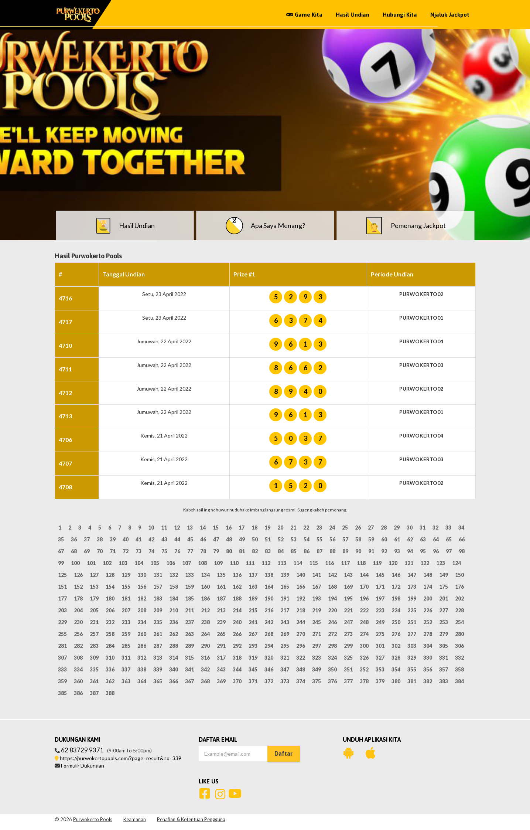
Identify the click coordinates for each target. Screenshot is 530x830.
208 (141, 610)
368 (205, 681)
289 (189, 646)
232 (110, 622)
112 (265, 563)
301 (380, 646)
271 (316, 634)
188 (237, 598)
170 (364, 587)
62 (410, 539)
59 (371, 539)
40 (126, 539)
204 (78, 610)
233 (126, 622)
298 (332, 646)
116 (329, 563)
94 (410, 551)
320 (268, 657)
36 (74, 539)
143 (348, 575)
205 (94, 610)
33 (448, 527)
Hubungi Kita (400, 14)
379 (380, 681)
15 (216, 527)
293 (253, 646)
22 (306, 527)
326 (364, 657)
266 (237, 634)
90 (358, 551)
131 (157, 575)
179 (94, 598)
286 (141, 646)
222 (364, 610)
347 (284, 669)
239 (221, 622)
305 (443, 646)
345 (253, 669)
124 (456, 563)
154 (110, 587)
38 (100, 539)
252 (427, 622)
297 (316, 646)
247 (348, 622)
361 (94, 681)
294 (268, 646)
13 (190, 527)
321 (284, 657)
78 (203, 551)
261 (157, 634)
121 (408, 563)
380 (395, 681)
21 (293, 527)
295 (284, 646)
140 (300, 575)
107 (186, 563)
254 (459, 622)
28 (384, 527)
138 (268, 575)
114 (297, 563)
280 (459, 634)
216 (268, 610)
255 (62, 634)
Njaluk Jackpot (449, 14)
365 (157, 681)
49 (242, 539)
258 (110, 634)
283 (94, 646)
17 (242, 527)
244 (300, 622)
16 (229, 527)
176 (459, 587)
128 (110, 575)
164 (268, 587)
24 (332, 527)
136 (237, 575)
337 (126, 669)
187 (221, 598)
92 (384, 551)
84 (281, 551)
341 (189, 669)
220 (332, 610)
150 (459, 575)
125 (62, 575)
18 (254, 527)
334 (78, 669)
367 (189, 681)
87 (319, 551)
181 (126, 598)
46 (203, 539)
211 (189, 610)
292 (237, 646)
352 (364, 669)
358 (459, 669)
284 (110, 646)
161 (221, 587)
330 (427, 657)
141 (316, 575)
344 (237, 669)
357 (443, 669)
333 (62, 669)
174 (427, 587)
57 (345, 539)
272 (332, 634)
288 (173, 646)
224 (395, 610)
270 (300, 634)
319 (253, 657)
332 (459, 657)
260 (141, 634)
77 (190, 551)
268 (268, 634)
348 (300, 669)
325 (348, 657)
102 (107, 563)
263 (189, 634)
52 (281, 539)
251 (411, 622)
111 (250, 563)
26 (358, 527)
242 (268, 622)
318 (237, 657)
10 (151, 527)
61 (397, 539)
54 (307, 539)
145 (380, 575)
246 (332, 622)
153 (94, 587)
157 (157, 587)
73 (138, 551)
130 (141, 575)
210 (173, 610)
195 (348, 598)
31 (422, 527)
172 (395, 587)
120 (393, 563)
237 (189, 622)
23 (319, 527)
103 (123, 563)
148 (427, 575)
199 (411, 598)
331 (443, 657)
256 (78, 634)
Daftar (283, 753)
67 (61, 551)
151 (62, 587)
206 (110, 610)
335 (94, 669)
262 (173, 634)
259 (126, 634)
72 (126, 551)
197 (380, 598)
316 (205, 657)
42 (151, 539)
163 (253, 587)
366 (173, 681)
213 (221, 610)
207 (126, 610)
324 (332, 657)
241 (253, 622)
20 (280, 527)
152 (78, 587)
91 (371, 551)
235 (157, 622)
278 (427, 634)
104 (138, 563)
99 (61, 563)
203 (62, 610)
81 (242, 551)
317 (221, 657)
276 (395, 634)
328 (395, 657)
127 (94, 575)
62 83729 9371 (82, 750)
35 (61, 539)
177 (62, 598)
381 (411, 681)
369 (221, 681)
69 (87, 551)
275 (380, 634)
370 (237, 681)
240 (237, 622)
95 (423, 551)
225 (411, 610)
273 (348, 634)
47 (216, 539)
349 (316, 669)
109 (218, 563)
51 (268, 539)
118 (361, 563)
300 (364, 646)
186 (205, 598)
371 (253, 681)
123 (440, 563)
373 (284, 681)
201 (443, 598)
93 (397, 551)
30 (410, 527)
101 (91, 563)
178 (78, 598)
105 (154, 563)
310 (110, 657)
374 (300, 681)
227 (443, 610)
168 (332, 587)
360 (78, 681)
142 (332, 575)
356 (427, 669)
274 (364, 634)
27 (371, 527)
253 (443, 622)
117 (345, 563)
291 (221, 646)
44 (177, 539)
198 (395, 598)
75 (164, 551)
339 (157, 669)
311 (126, 657)
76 (177, 551)
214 (237, 610)
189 (253, 598)
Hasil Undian (352, 14)
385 (62, 693)
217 (284, 610)
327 (380, 657)
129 (126, 575)
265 (221, 634)
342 (205, 669)
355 (411, 669)
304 (427, 646)
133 (189, 575)
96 (436, 551)
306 (459, 646)
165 (284, 587)
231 (94, 622)
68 (74, 551)
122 (424, 563)
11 (164, 527)
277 (411, 634)
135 (221, 575)
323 (316, 657)
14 (203, 527)
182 (141, 598)
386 (78, 693)
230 (78, 622)
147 (411, 575)
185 (189, 598)
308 (78, 657)
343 (221, 669)
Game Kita (304, 14)
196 (364, 598)
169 (348, 587)
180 (110, 598)
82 (255, 551)
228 (459, 610)
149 (443, 575)
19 (267, 527)
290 (205, 646)
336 (110, 669)
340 (173, 669)
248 (364, 622)
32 (435, 527)
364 (141, 681)
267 (253, 634)
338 (141, 669)
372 (268, 681)
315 (189, 657)
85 (294, 551)
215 (253, 610)
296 (300, 646)
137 (253, 575)
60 (384, 539)
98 (462, 551)
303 (411, 646)
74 (151, 551)
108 (202, 563)
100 (75, 563)
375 (316, 681)
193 (316, 598)
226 (427, 610)
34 (461, 527)
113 (281, 563)
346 (268, 669)
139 (284, 575)
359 (62, 681)
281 (62, 646)
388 (110, 693)
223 (380, 610)
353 (380, 669)
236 (173, 622)
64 (436, 539)
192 (300, 598)
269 (284, 634)
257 (94, 634)
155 (126, 587)
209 (157, 610)
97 (449, 551)
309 (94, 657)
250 (395, 622)
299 (348, 646)
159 (189, 587)
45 (190, 539)
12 (177, 527)
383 (443, 681)
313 (157, 657)
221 (348, 610)
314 (173, 657)
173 (411, 587)
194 (332, 598)
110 (234, 563)
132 (173, 575)
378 (364, 681)
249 (380, 622)
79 (216, 551)
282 (78, 646)
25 (345, 527)
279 (443, 634)
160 (205, 587)
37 (87, 539)
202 (459, 598)
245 (316, 622)
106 (170, 563)
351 (348, 669)
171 (380, 587)
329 (411, 657)
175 (443, 587)
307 (62, 657)
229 (62, 622)
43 (164, 539)
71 (113, 551)
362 (110, 681)
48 (229, 539)
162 (237, 587)
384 (459, 681)
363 (126, 681)
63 (423, 539)
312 (141, 657)
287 (157, 646)
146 (395, 575)
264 (205, 634)
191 (284, 598)
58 (358, 539)
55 (319, 539)
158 (173, 587)
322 (300, 657)
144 (364, 575)
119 (377, 563)
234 (141, 622)
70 (100, 551)
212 (205, 610)
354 (395, 669)
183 (157, 598)
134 (205, 575)
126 (78, 575)
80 (229, 551)
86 (307, 551)
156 (141, 587)
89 (345, 551)
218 (300, 610)
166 (300, 587)
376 (332, 681)
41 (138, 539)
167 (316, 587)
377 (348, 681)
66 (462, 539)
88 (332, 551)
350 (332, 669)
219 (316, 610)
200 (427, 598)
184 (173, 598)
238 (205, 622)
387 (94, 693)
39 (113, 539)
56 (332, 539)
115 (313, 563)
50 (255, 539)
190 (268, 598)
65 (449, 539)
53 (294, 539)
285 (126, 646)
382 (427, 681)
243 (284, 622)
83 (268, 551)
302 (395, 646)
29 (397, 527)
